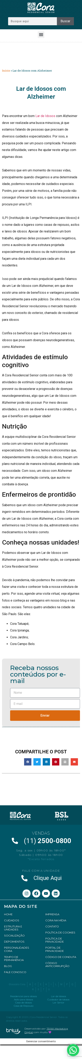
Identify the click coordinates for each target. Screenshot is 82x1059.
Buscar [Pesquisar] (65, 21)
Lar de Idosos (45, 116)
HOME (8, 914)
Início (6, 70)
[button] (41, 34)
